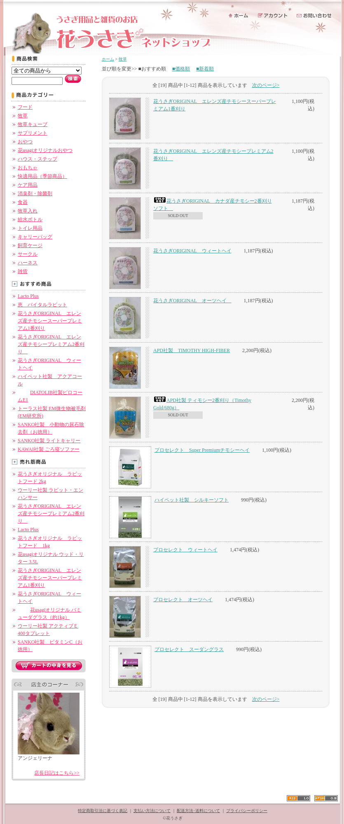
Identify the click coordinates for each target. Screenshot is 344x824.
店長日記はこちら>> (57, 773)
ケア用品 (27, 185)
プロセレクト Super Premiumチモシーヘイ (202, 450)
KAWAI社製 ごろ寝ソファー (49, 449)
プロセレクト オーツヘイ (183, 599)
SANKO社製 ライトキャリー (49, 441)
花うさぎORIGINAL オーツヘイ (192, 300)
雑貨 (23, 271)
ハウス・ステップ (37, 159)
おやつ (25, 142)
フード (25, 107)
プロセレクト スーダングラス (189, 649)
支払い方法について (152, 810)
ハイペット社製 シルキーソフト (191, 500)
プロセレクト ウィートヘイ (185, 550)
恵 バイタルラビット (42, 305)
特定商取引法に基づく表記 (102, 810)
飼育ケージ (30, 245)
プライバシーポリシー (246, 810)
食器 (23, 202)
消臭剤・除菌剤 (35, 193)
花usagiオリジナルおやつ (45, 150)
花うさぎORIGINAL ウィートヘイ (192, 251)
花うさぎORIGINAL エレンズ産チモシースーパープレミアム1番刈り (50, 320)
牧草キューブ (32, 124)
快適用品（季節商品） (42, 176)
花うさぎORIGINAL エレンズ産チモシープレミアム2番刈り (51, 344)
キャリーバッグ (35, 237)
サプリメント (32, 133)
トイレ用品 (30, 228)
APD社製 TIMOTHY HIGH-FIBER (191, 350)
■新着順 (205, 69)
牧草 (23, 116)
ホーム (108, 59)
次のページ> (266, 85)
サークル (27, 254)
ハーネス (27, 263)
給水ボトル (30, 219)
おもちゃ (27, 167)
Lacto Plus (28, 296)
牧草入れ (27, 211)
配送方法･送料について (198, 810)
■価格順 (181, 69)
